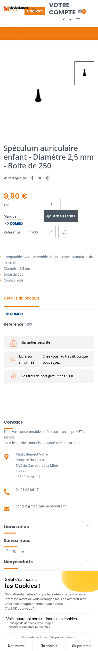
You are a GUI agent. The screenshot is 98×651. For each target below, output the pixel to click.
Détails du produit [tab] (21, 298)
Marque (10, 216)
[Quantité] (52, 204)
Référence (12, 232)
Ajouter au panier (60, 216)
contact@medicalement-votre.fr (41, 506)
